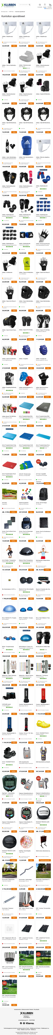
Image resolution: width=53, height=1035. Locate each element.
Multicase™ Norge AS (28, 1033)
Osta (14, 46)
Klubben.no (23, 1029)
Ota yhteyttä (36, 1009)
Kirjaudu (45, 5)
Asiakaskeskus (17, 1009)
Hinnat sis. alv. (48, 8)
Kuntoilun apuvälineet (20, 11)
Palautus (31, 1009)
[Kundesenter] (40, 4)
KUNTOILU (11, 11)
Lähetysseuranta (25, 1009)
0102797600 (32, 1020)
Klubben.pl (33, 1029)
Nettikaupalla (20, 1033)
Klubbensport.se (45, 1028)
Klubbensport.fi (33, 1028)
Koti (6, 11)
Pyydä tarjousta (44, 860)
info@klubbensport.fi (23, 1020)
